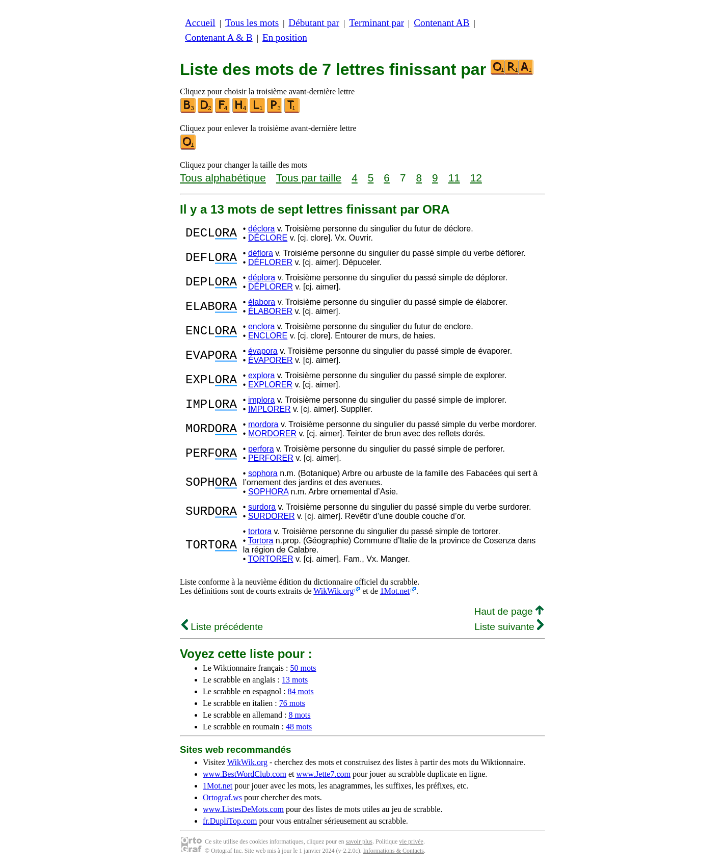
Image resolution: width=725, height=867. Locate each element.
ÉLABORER (270, 311)
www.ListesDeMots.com (243, 809)
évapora (263, 351)
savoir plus (359, 841)
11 (454, 177)
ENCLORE (267, 335)
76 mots (292, 703)
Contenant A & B (219, 37)
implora (261, 400)
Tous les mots (252, 22)
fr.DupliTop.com (230, 821)
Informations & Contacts (393, 850)
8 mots (299, 715)
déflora (260, 253)
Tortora (261, 540)
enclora (261, 326)
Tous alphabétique (223, 177)
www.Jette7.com (323, 774)
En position (284, 37)
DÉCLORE (267, 237)
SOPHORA (268, 491)
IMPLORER (269, 409)
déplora (261, 277)
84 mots (301, 691)
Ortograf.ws (222, 797)
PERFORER (270, 458)
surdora (262, 507)
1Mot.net (395, 591)
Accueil (200, 22)
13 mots (295, 679)
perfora (261, 448)
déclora (261, 228)
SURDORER (271, 516)
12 (476, 177)
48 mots (299, 726)
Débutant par (313, 22)
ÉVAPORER (270, 360)
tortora (260, 531)
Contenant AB (441, 22)
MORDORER (272, 433)
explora (261, 375)
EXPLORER (270, 384)
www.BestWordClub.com (244, 774)
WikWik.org (333, 591)
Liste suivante (509, 626)
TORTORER (270, 559)
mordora (263, 424)
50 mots (303, 668)
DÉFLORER (270, 262)
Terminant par (376, 22)
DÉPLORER (270, 286)
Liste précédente (222, 626)
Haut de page (509, 611)
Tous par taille (308, 177)
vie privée (411, 841)
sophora (263, 473)
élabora (261, 302)
